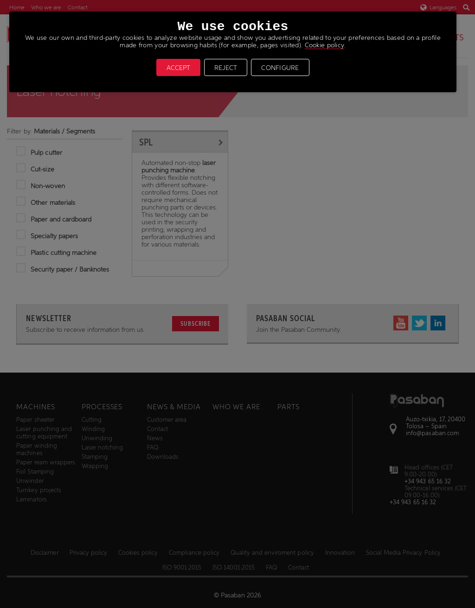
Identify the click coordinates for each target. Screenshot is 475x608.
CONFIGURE (280, 67)
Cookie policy (325, 45)
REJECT (225, 67)
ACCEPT (178, 67)
